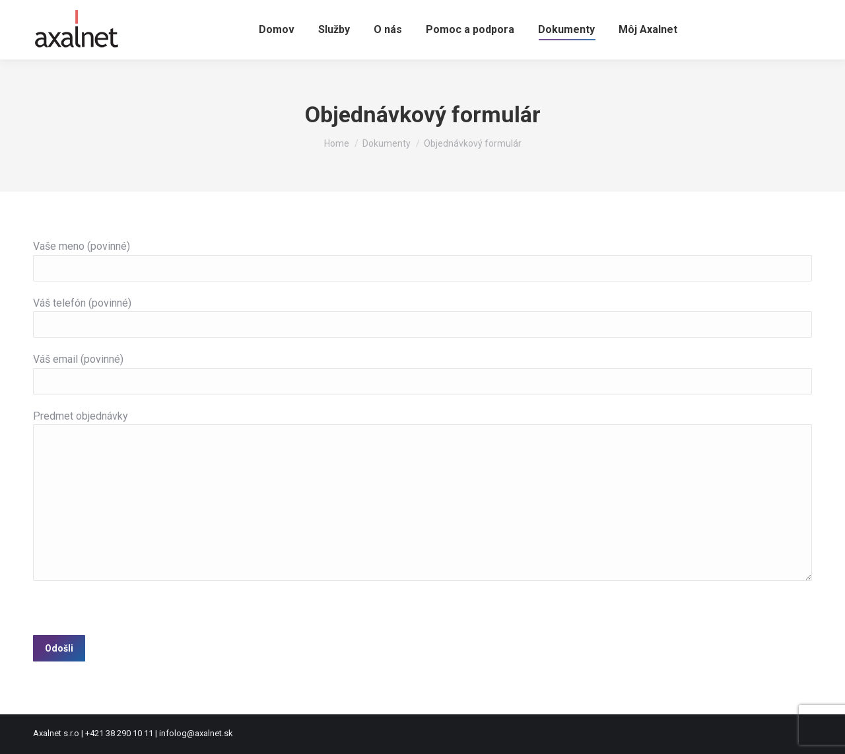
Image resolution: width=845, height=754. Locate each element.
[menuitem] (276, 30)
